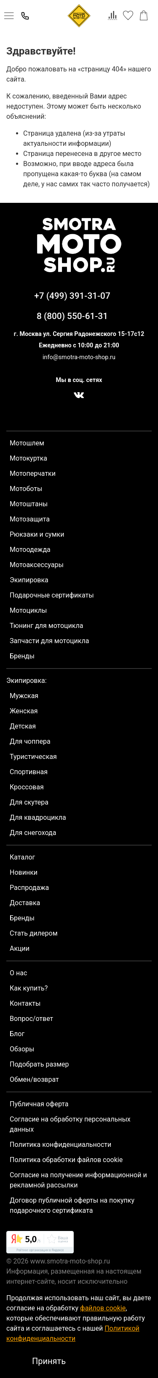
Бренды (22, 656)
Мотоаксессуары (37, 565)
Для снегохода (33, 833)
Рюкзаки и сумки (37, 534)
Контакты (25, 1003)
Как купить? (29, 988)
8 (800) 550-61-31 (72, 316)
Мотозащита (30, 519)
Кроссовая (27, 787)
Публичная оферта (39, 1104)
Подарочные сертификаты (52, 595)
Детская (23, 726)
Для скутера (29, 802)
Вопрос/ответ (31, 1019)
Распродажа (29, 888)
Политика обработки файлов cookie (66, 1160)
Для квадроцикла (38, 817)
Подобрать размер (39, 1064)
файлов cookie (103, 1308)
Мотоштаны (29, 504)
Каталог (22, 857)
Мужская (24, 696)
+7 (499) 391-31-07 (72, 296)
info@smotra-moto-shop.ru (79, 357)
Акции (19, 948)
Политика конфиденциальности (60, 1145)
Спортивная (29, 772)
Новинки (23, 872)
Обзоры (22, 1049)
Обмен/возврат (34, 1079)
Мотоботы (26, 489)
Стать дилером (34, 933)
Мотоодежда (30, 550)
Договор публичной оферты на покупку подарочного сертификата (72, 1205)
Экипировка (29, 580)
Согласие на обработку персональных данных (70, 1124)
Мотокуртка (28, 458)
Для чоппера (30, 741)
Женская (24, 711)
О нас (18, 973)
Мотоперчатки (33, 473)
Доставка (25, 903)
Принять (49, 1361)
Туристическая (33, 757)
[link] (40, 1243)
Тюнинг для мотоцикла (46, 626)
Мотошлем (27, 443)
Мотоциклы (28, 610)
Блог (17, 1034)
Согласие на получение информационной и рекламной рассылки (78, 1180)
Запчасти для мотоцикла (49, 641)
